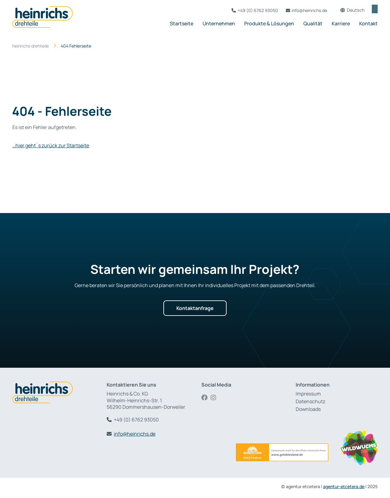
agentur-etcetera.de (343, 486)
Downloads (308, 409)
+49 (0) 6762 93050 (251, 10)
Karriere (341, 23)
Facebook (206, 397)
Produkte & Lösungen (269, 23)
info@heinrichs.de (303, 10)
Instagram (215, 397)
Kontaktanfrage (195, 308)
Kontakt (368, 23)
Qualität (312, 23)
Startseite (181, 23)
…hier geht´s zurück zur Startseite (50, 145)
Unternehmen (219, 23)
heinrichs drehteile (30, 46)
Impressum (308, 394)
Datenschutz (310, 401)
